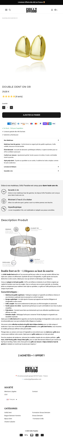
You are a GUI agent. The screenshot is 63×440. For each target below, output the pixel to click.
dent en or (49, 332)
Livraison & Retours (10, 170)
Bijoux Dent (8, 19)
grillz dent (29, 324)
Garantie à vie (8, 175)
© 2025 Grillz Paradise (31, 431)
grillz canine (36, 334)
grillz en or (56, 332)
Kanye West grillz (23, 339)
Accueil (3, 19)
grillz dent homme (30, 326)
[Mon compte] (52, 10)
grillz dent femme (46, 326)
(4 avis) (19, 100)
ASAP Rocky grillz (10, 339)
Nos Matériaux (8, 144)
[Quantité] (7, 111)
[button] (6, 10)
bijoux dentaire (38, 324)
